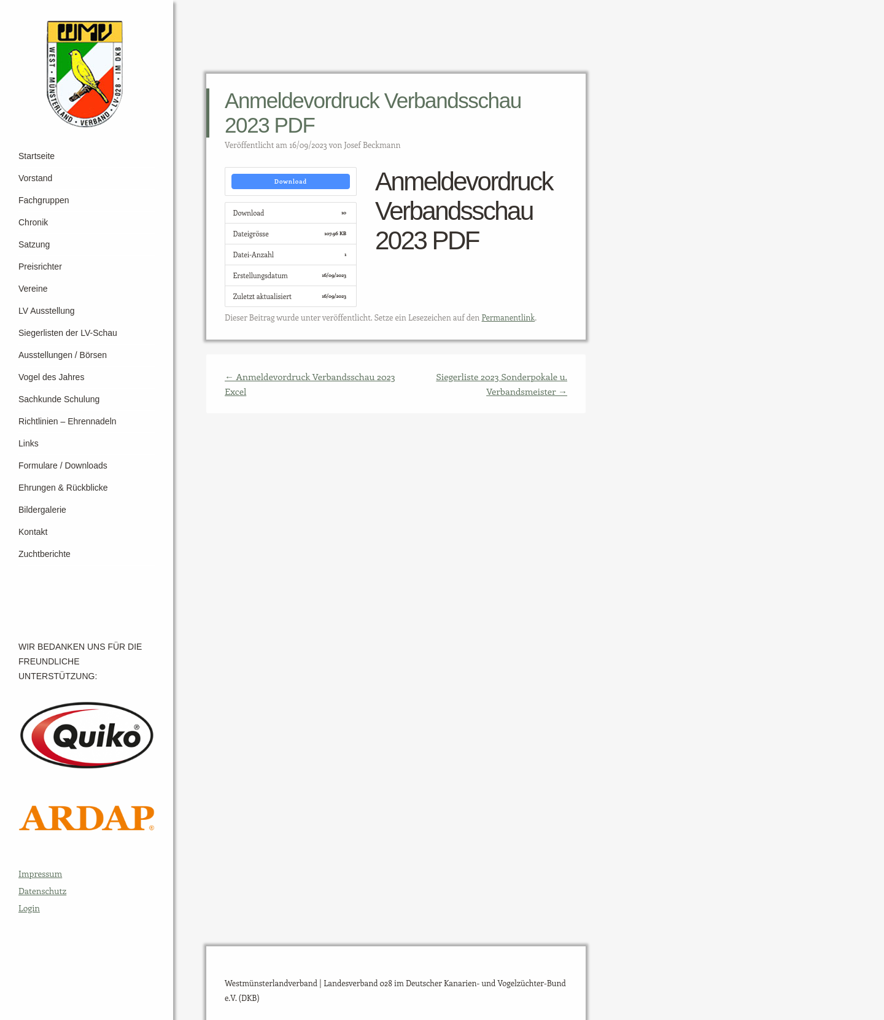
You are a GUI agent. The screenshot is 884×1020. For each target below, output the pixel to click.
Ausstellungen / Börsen (62, 355)
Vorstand (35, 178)
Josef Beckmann (372, 144)
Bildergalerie (42, 510)
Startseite (36, 156)
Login (29, 908)
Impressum (40, 873)
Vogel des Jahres (51, 377)
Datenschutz (42, 891)
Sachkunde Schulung (58, 399)
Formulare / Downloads (62, 465)
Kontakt (32, 532)
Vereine (32, 289)
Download (290, 181)
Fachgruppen (43, 200)
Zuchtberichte (44, 554)
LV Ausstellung (46, 311)
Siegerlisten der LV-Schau (67, 333)
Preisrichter (40, 266)
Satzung (34, 244)
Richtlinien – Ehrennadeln (67, 421)
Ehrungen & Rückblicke (63, 487)
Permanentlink (508, 317)
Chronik (33, 222)
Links (28, 443)
